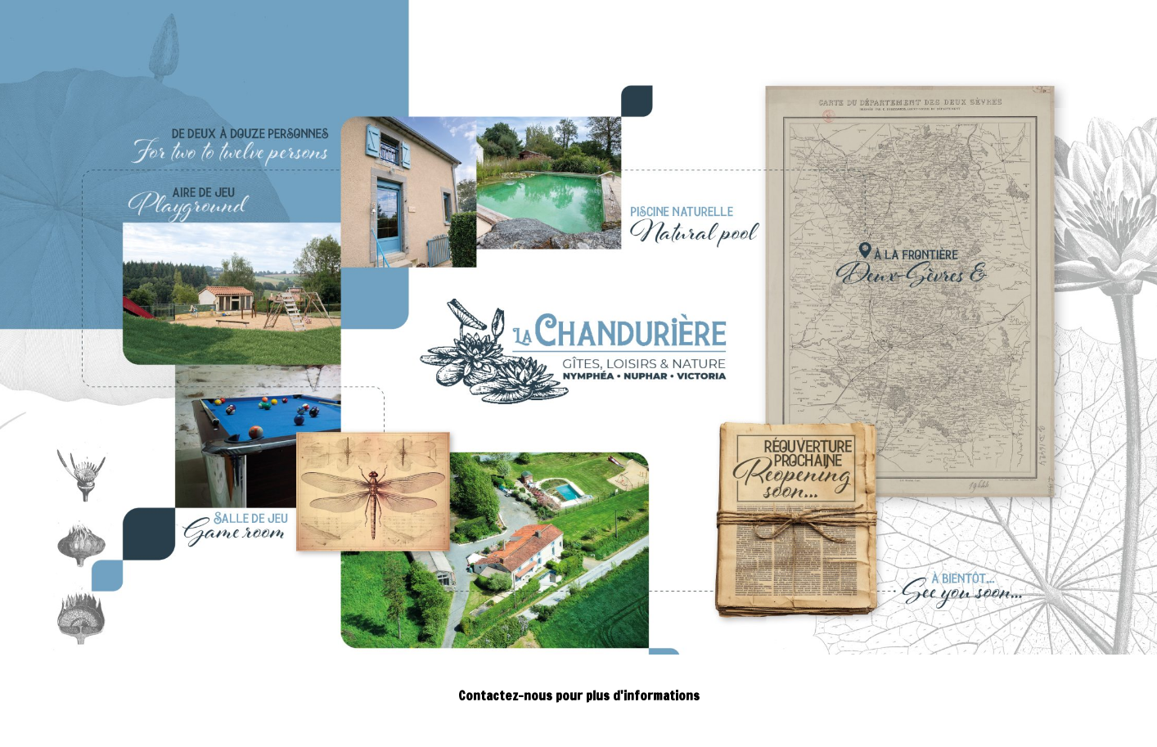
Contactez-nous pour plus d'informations (579, 695)
